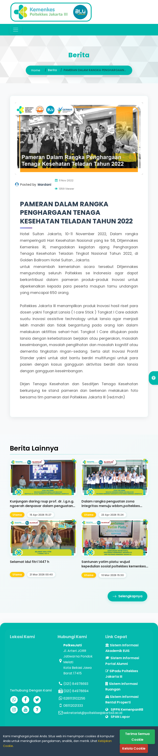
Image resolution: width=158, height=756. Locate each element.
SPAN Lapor (117, 716)
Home (35, 70)
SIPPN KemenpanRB (124, 709)
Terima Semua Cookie (137, 736)
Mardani (44, 184)
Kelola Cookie (133, 748)
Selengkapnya (127, 596)
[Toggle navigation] (15, 30)
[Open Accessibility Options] (153, 378)
